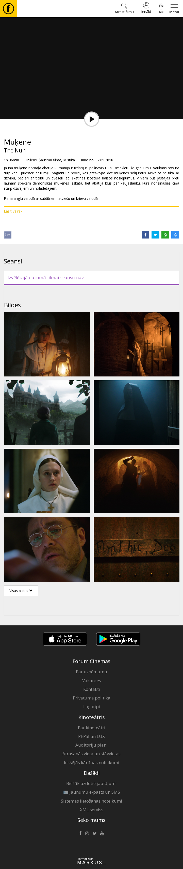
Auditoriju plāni (91, 745)
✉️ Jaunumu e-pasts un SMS (91, 792)
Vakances (91, 680)
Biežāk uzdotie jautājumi (91, 783)
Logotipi (91, 706)
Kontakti (91, 689)
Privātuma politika (91, 698)
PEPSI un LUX (91, 736)
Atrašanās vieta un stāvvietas (91, 753)
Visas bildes (21, 590)
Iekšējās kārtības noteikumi (91, 762)
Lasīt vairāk (13, 211)
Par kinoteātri (91, 728)
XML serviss (91, 809)
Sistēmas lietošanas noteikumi (91, 801)
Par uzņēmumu (91, 672)
